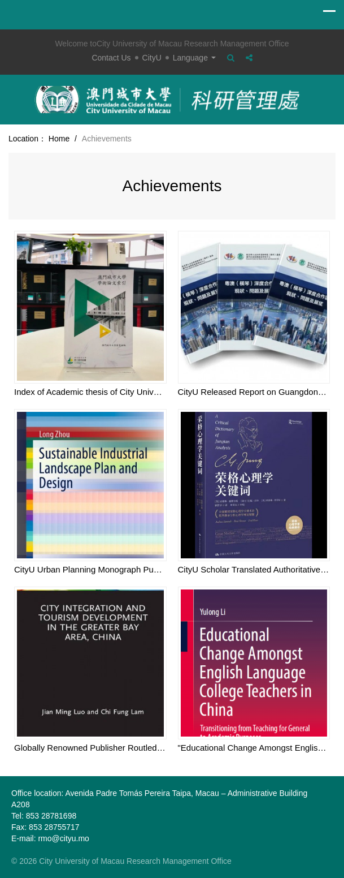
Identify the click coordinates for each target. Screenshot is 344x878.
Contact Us (111, 57)
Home (59, 138)
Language (194, 57)
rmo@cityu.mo (63, 838)
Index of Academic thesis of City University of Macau (112, 392)
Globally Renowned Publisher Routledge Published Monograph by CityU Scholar (165, 747)
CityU (152, 57)
